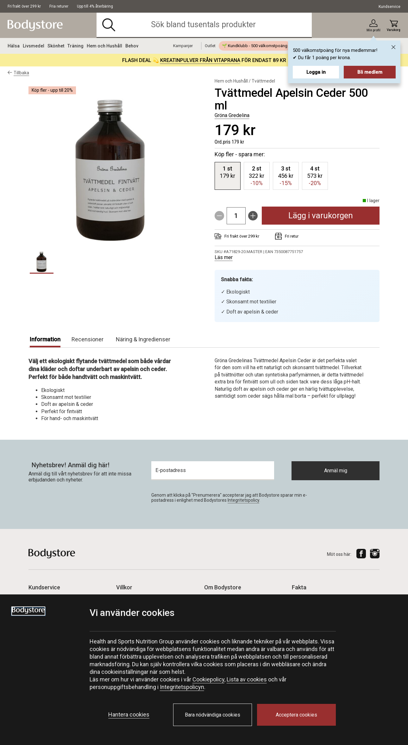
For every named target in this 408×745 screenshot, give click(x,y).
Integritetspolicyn (182, 687)
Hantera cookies (128, 714)
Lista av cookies (247, 679)
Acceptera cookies (296, 715)
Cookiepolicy (208, 679)
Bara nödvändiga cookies (212, 715)
